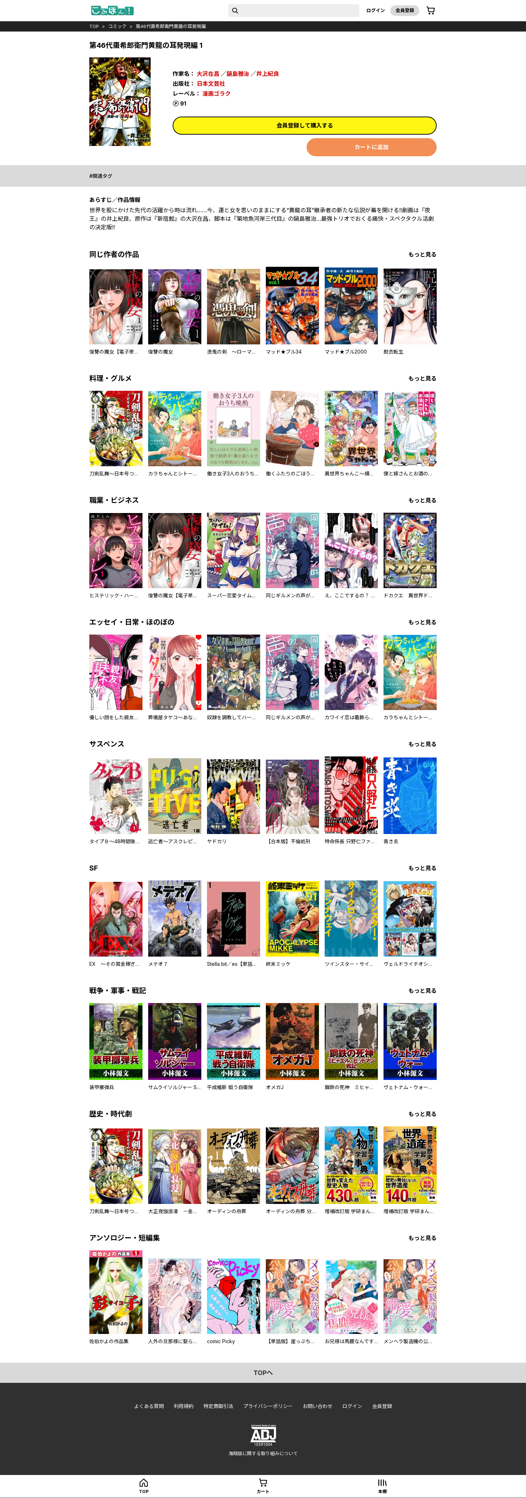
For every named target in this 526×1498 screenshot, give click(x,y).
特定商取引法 (218, 1406)
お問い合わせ (317, 1406)
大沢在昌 (208, 73)
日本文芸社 (211, 83)
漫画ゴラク (216, 93)
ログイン (375, 10)
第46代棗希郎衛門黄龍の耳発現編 (171, 26)
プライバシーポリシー (268, 1406)
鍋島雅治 (237, 73)
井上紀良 (267, 73)
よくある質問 (149, 1406)
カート (263, 1491)
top (94, 26)
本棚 (382, 1491)
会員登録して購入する (304, 125)
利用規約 (184, 1406)
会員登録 (405, 10)
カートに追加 (371, 147)
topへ (263, 1372)
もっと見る (422, 254)
